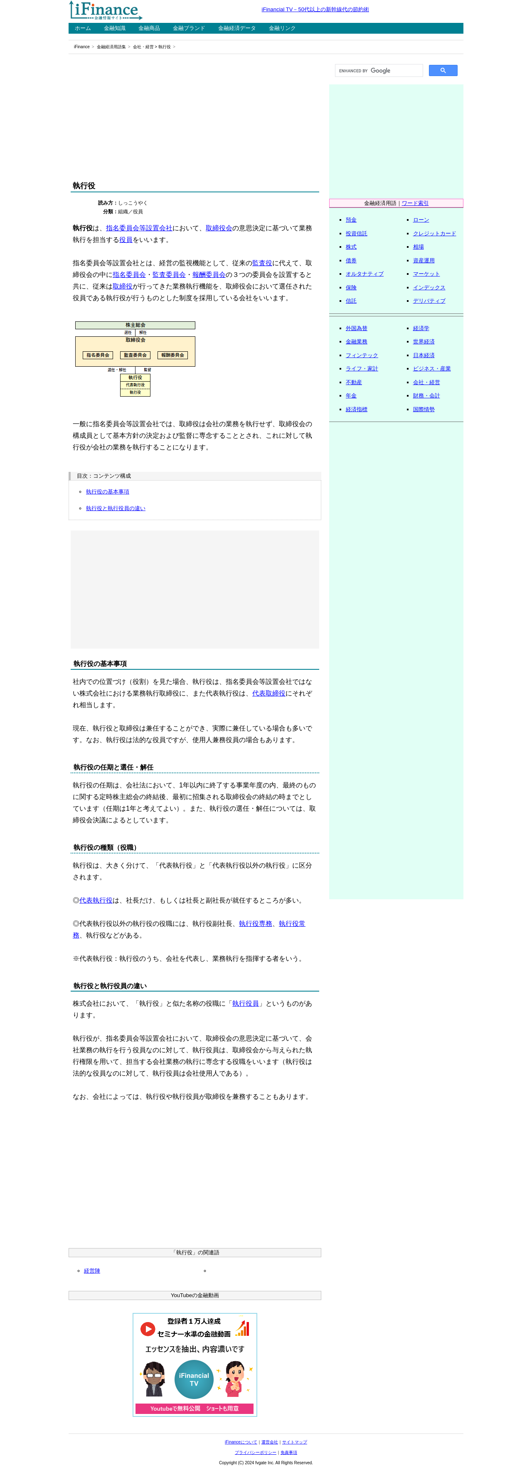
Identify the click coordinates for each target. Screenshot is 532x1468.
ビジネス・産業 (432, 368)
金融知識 (115, 28)
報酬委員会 (209, 274)
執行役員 (245, 1003)
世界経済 (424, 341)
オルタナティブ (365, 274)
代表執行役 (96, 900)
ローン (421, 220)
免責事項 (289, 1452)
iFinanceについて (241, 1442)
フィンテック (362, 355)
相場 (418, 247)
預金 (351, 220)
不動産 (354, 382)
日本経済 (424, 355)
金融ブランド (189, 28)
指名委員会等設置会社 (139, 228)
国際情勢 (424, 409)
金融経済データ (237, 28)
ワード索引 (415, 203)
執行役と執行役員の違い (115, 508)
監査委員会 (169, 274)
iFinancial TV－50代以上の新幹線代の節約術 (315, 9)
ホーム (83, 28)
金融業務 (356, 341)
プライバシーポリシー (255, 1452)
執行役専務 (255, 923)
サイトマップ (294, 1442)
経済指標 (356, 409)
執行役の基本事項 (107, 492)
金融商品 (149, 28)
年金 (351, 395)
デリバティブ (429, 301)
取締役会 (219, 228)
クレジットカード (434, 233)
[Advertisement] (195, 117)
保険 (351, 287)
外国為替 (356, 328)
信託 (351, 301)
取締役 (123, 286)
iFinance (82, 46)
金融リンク (282, 28)
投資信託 (356, 233)
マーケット (426, 274)
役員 (126, 239)
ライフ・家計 (362, 368)
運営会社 (269, 1442)
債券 (351, 260)
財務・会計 (426, 395)
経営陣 (92, 1271)
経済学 (421, 328)
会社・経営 (143, 46)
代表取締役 (269, 693)
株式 (351, 247)
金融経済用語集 (111, 46)
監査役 (262, 262)
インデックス (429, 287)
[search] (378, 70)
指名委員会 (129, 274)
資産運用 (424, 260)
